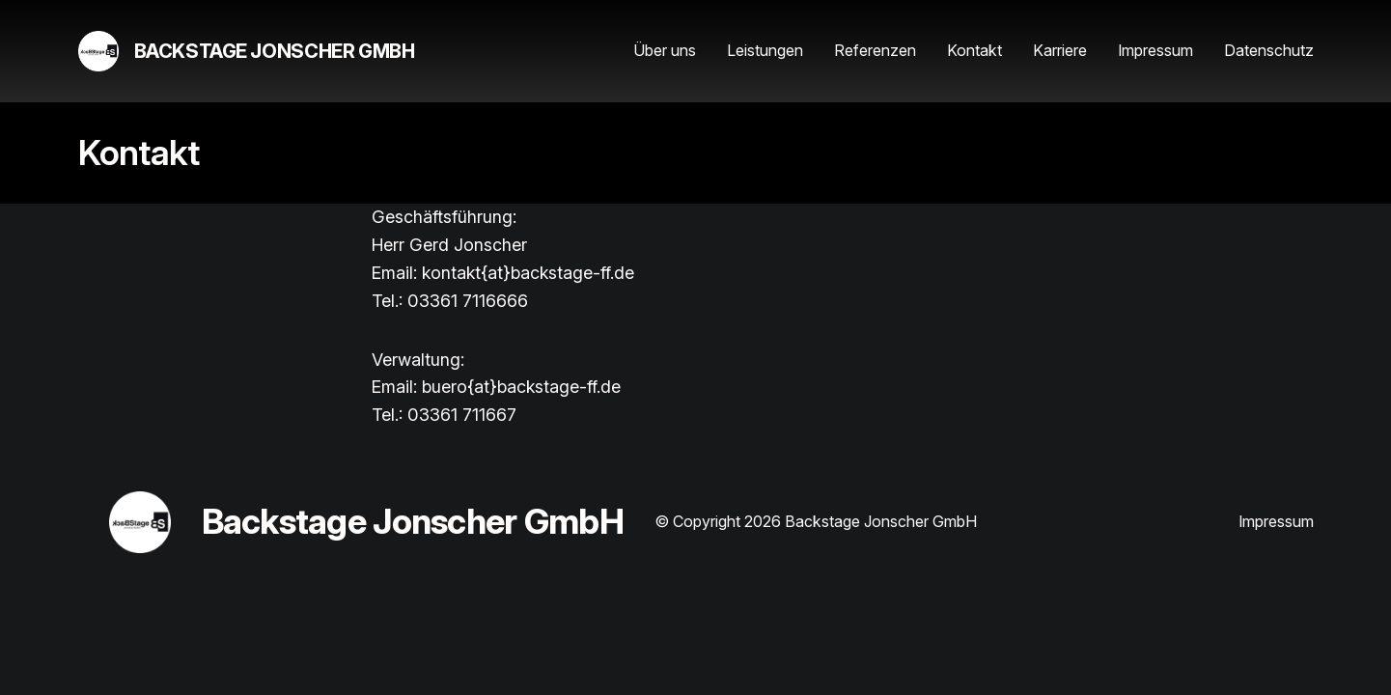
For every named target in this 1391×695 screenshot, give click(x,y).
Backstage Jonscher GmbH (274, 51)
